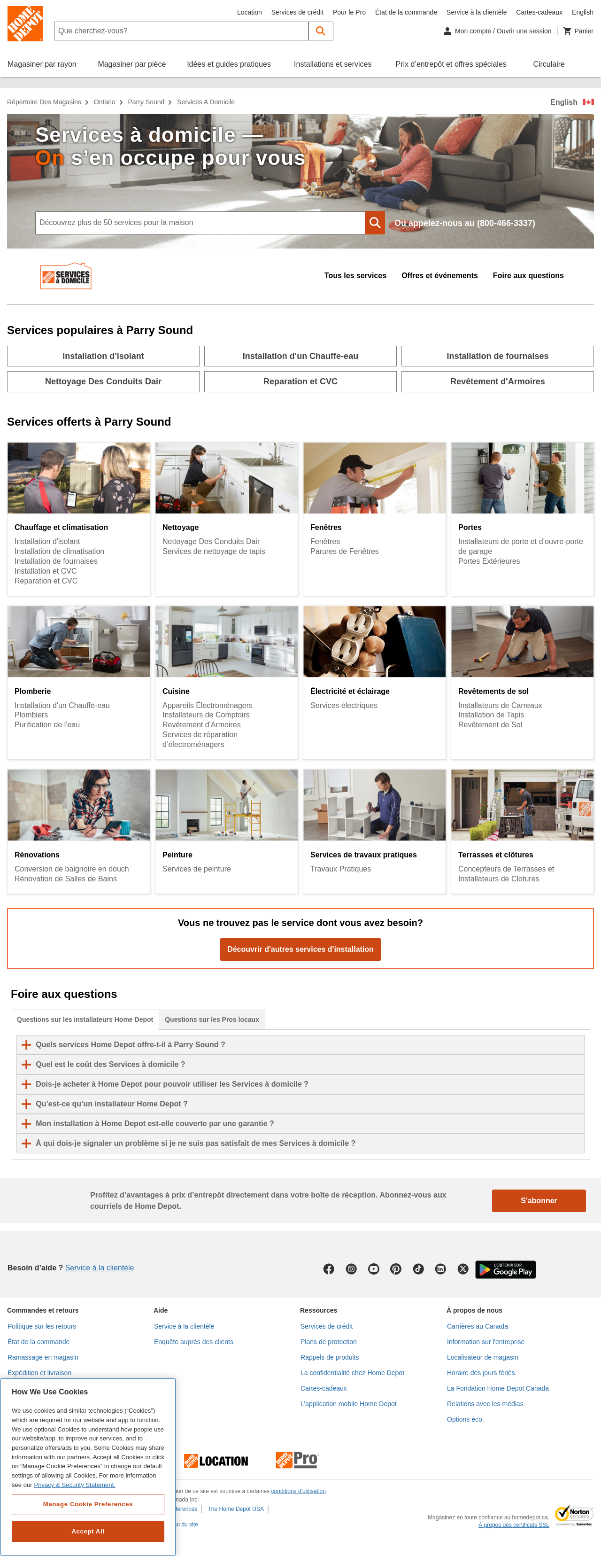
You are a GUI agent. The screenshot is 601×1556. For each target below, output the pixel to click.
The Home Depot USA (236, 1509)
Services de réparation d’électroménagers (200, 739)
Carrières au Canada (477, 1326)
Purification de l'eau (47, 725)
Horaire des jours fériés (481, 1373)
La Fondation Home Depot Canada (498, 1388)
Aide (161, 1310)
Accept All (87, 1531)
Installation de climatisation (59, 551)
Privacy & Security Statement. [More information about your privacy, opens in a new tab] (74, 1484)
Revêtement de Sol (490, 725)
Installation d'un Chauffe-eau (62, 705)
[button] (320, 31)
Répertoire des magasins (44, 102)
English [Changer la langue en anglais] (582, 12)
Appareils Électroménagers (207, 705)
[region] (88, 1467)
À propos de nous (474, 1310)
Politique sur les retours (42, 1326)
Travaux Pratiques (340, 869)
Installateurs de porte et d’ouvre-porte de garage (520, 546)
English (564, 102)
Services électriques (344, 705)
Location (249, 12)
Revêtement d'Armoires (201, 725)
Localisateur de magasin (482, 1357)
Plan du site (183, 1524)
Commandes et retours (42, 1310)
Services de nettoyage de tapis (213, 551)
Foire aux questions (528, 276)
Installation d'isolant (47, 541)
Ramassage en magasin (43, 1357)
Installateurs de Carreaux (500, 705)
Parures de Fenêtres (344, 551)
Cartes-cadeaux (539, 12)
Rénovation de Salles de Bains (66, 879)
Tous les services (355, 276)
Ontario (105, 102)
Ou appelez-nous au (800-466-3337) (464, 223)
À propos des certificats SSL (513, 1525)
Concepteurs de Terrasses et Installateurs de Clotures (506, 874)
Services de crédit (297, 12)
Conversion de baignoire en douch (72, 869)
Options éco (464, 1419)
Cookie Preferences (172, 1509)
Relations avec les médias (485, 1404)
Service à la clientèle (477, 12)
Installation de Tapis (491, 715)
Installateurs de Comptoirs (206, 715)
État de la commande (406, 12)
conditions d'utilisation (298, 1491)
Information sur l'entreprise (485, 1342)
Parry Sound (146, 102)
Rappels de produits (329, 1357)
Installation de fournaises (56, 561)
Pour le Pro (349, 12)
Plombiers (31, 715)
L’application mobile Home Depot (348, 1404)
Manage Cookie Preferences (88, 1504)
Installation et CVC (46, 571)
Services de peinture (196, 869)
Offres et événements (439, 276)
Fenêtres (325, 541)
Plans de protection (328, 1342)
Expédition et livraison (39, 1373)
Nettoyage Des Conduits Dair (211, 541)
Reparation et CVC (46, 581)
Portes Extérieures (489, 561)
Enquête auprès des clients (193, 1342)
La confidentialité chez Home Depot (352, 1373)
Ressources (318, 1310)
